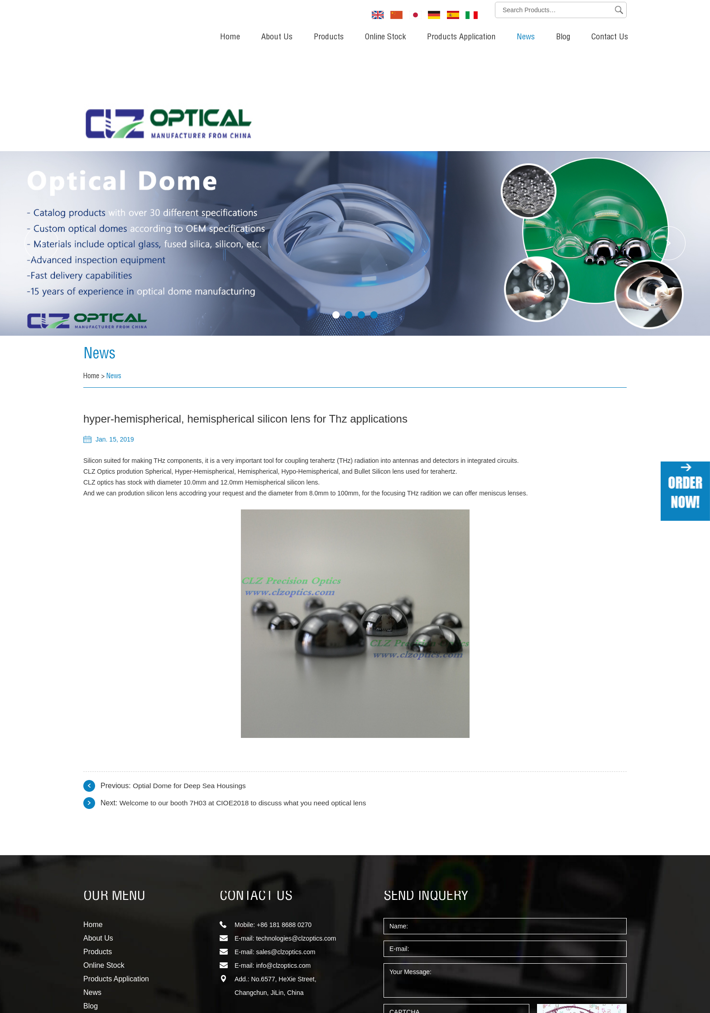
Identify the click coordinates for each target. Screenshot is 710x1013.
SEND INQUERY (426, 800)
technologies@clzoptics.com (296, 841)
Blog (563, 37)
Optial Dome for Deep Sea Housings (191, 689)
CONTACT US (256, 800)
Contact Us (609, 37)
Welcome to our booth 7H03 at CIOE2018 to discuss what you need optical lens (247, 706)
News (526, 37)
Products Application (461, 37)
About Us (277, 37)
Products (329, 37)
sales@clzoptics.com (285, 855)
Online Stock (385, 37)
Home (230, 37)
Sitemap (94, 979)
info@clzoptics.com (283, 868)
